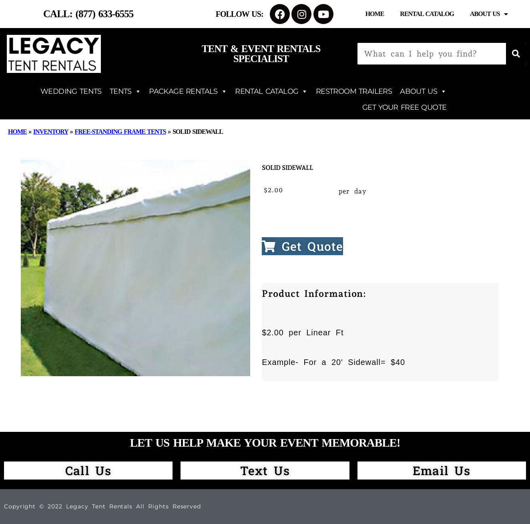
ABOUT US (423, 91)
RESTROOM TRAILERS (354, 91)
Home (374, 13)
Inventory (50, 131)
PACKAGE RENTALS (188, 91)
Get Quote (302, 246)
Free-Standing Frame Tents (120, 131)
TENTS (125, 91)
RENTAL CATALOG (271, 91)
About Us (489, 14)
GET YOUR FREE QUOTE (404, 107)
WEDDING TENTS (71, 91)
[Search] (516, 53)
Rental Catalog (427, 13)
